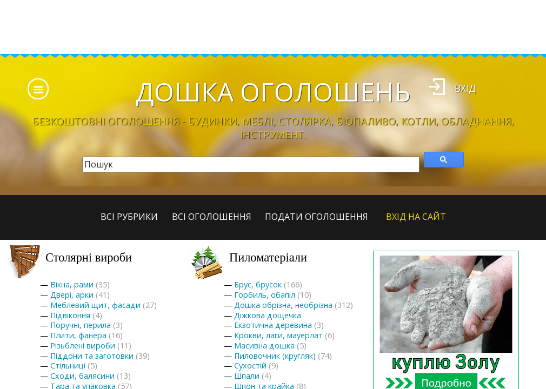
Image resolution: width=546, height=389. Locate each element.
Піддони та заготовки (92, 356)
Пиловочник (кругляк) (275, 356)
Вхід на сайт (416, 217)
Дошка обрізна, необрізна (283, 305)
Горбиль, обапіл (264, 295)
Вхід (465, 88)
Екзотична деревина (273, 325)
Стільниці (67, 365)
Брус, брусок (258, 284)
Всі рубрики (129, 217)
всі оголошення (211, 217)
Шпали (246, 376)
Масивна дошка (264, 345)
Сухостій (250, 365)
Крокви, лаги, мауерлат (278, 335)
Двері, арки (72, 295)
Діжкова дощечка (267, 315)
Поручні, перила (80, 325)
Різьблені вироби (82, 345)
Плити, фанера (78, 335)
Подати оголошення (316, 217)
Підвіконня (70, 315)
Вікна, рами (72, 284)
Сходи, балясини (82, 376)
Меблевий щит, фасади (95, 305)
